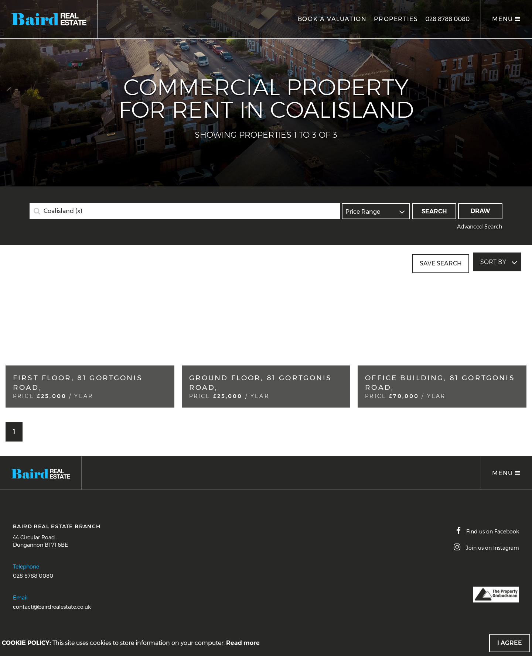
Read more (243, 642)
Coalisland (63, 211)
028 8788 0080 (447, 19)
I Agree (509, 642)
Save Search (441, 261)
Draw (480, 210)
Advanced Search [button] (479, 226)
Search (434, 211)
